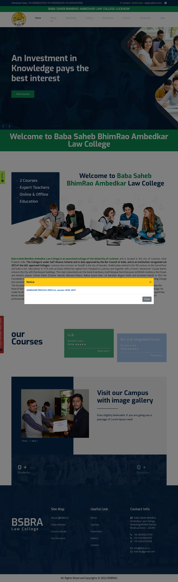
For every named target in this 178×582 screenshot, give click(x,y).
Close (147, 299)
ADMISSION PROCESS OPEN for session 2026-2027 (51, 290)
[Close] (150, 282)
